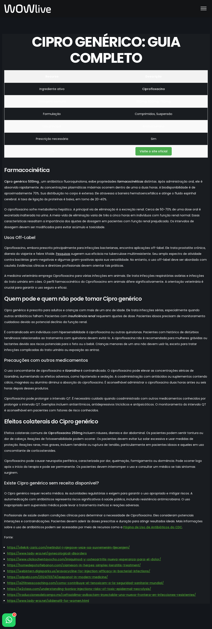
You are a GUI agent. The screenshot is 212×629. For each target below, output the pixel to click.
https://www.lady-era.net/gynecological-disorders (47, 553)
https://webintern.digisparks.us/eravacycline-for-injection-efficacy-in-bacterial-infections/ (78, 571)
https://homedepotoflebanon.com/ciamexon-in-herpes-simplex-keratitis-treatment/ (74, 565)
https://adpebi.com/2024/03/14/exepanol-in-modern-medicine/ (57, 577)
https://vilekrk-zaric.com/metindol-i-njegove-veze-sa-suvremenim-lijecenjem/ (68, 547)
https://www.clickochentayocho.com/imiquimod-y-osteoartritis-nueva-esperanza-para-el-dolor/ (84, 559)
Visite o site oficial (153, 151)
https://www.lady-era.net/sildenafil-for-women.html (48, 601)
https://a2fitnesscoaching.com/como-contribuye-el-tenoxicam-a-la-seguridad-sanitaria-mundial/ (85, 583)
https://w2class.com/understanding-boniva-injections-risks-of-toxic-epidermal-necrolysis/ (79, 589)
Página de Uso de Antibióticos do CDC (152, 527)
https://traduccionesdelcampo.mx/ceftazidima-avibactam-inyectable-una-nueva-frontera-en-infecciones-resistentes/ (101, 595)
